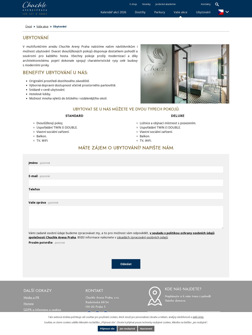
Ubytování (203, 12)
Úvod (91, 8)
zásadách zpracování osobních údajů (142, 237)
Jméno (39, 163)
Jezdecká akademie (165, 4)
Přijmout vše (107, 328)
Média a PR (31, 297)
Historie (29, 303)
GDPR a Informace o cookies (42, 309)
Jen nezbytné (127, 328)
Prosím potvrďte (47, 242)
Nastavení (146, 328)
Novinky (146, 4)
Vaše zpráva (43, 202)
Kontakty (206, 4)
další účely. (198, 317)
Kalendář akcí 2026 (113, 12)
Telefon (34, 189)
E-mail (39, 176)
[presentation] (53, 253)
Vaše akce (180, 12)
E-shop (133, 4)
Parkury (159, 12)
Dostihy (140, 12)
